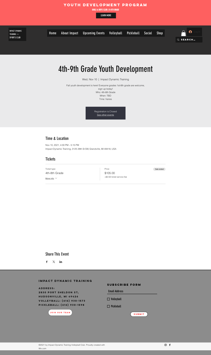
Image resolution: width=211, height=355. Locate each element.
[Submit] (139, 314)
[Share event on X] (53, 262)
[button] (69, 33)
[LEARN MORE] (106, 15)
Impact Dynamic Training (66, 281)
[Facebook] (169, 344)
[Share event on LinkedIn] (60, 262)
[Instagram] (165, 344)
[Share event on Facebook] (46, 262)
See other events (105, 114)
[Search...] (188, 40)
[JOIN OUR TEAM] (60, 312)
